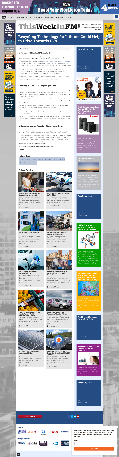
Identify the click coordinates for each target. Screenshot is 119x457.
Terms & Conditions (78, 453)
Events (28, 17)
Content (11, 17)
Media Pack (69, 17)
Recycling (48, 159)
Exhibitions (49, 17)
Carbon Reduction (37, 159)
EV (54, 70)
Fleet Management (59, 159)
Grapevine (20, 17)
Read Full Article (25, 207)
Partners (59, 17)
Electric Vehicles (25, 159)
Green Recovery (25, 163)
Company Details (66, 453)
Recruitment (38, 17)
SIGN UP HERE (30, 416)
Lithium (34, 163)
